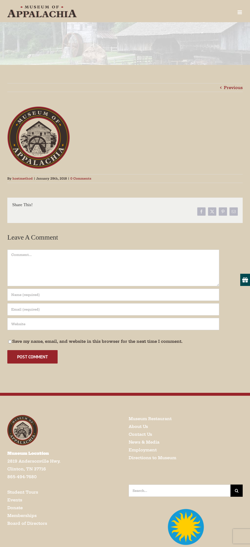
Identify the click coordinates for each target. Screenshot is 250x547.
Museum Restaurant (150, 418)
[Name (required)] (113, 295)
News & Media (144, 442)
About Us (138, 426)
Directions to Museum (152, 457)
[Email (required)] (113, 309)
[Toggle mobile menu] (240, 12)
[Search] (236, 491)
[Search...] (179, 491)
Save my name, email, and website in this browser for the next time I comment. (97, 341)
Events (14, 499)
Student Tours (22, 492)
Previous (233, 87)
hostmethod (22, 178)
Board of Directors (27, 523)
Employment (143, 449)
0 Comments (80, 178)
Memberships (22, 515)
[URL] (113, 324)
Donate (15, 507)
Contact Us (140, 434)
